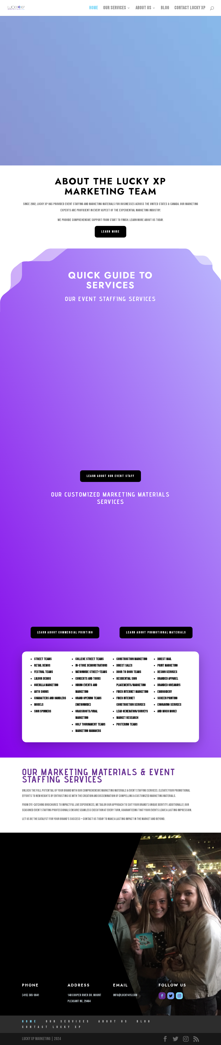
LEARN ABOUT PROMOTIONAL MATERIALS (156, 632)
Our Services (114, 8)
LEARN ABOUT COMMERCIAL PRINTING (65, 632)
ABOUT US (143, 8)
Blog (165, 8)
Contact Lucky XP (189, 8)
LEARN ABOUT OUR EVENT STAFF (110, 476)
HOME (93, 8)
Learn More (110, 231)
